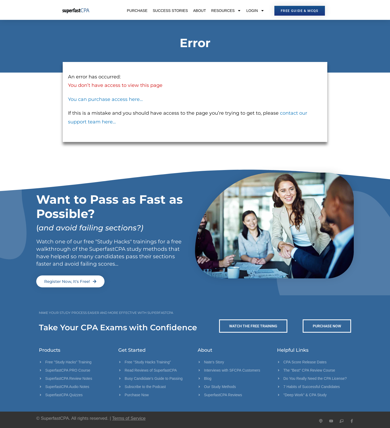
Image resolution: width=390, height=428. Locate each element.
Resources (226, 10)
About (199, 10)
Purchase (137, 10)
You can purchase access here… (105, 99)
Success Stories (170, 10)
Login (255, 10)
